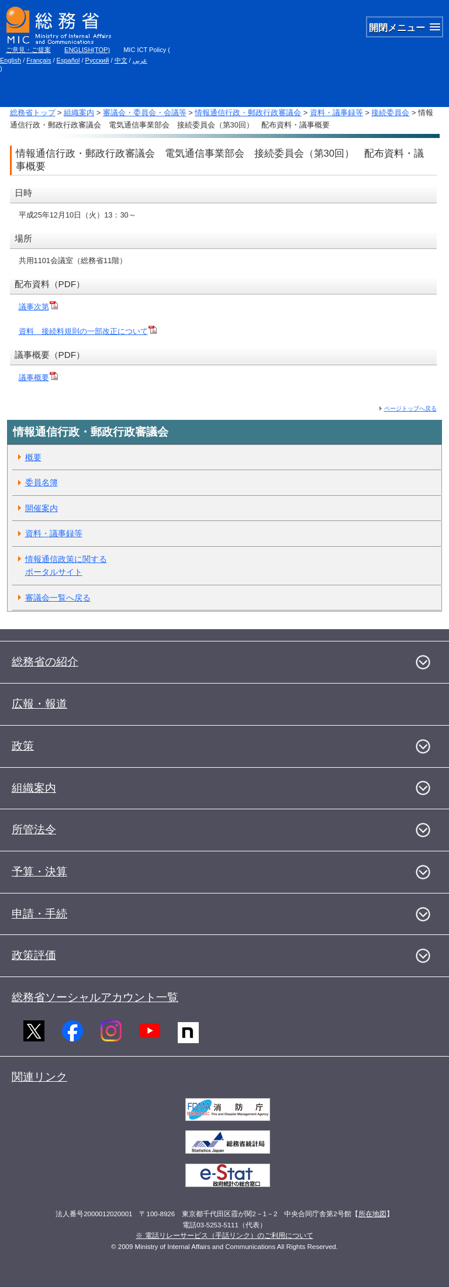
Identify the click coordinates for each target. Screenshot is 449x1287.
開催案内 (41, 508)
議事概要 (38, 377)
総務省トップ (33, 112)
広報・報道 (39, 704)
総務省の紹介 (45, 661)
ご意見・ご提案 (28, 49)
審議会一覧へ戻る (58, 597)
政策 (23, 746)
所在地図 (372, 1213)
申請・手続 (39, 914)
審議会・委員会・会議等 (144, 112)
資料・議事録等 (336, 112)
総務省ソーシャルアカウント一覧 (95, 997)
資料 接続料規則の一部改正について (88, 331)
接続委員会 (390, 112)
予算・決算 (39, 871)
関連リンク (39, 1077)
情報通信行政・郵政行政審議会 (248, 112)
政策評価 (34, 955)
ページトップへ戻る (410, 408)
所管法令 (34, 829)
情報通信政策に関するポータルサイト (66, 565)
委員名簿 (41, 482)
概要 (33, 457)
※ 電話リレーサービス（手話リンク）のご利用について (224, 1235)
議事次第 (38, 306)
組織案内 (79, 112)
